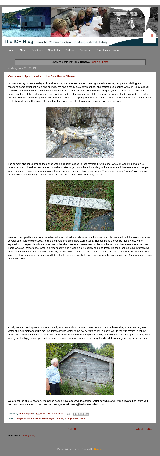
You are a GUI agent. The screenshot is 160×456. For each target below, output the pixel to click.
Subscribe (85, 50)
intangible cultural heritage (40, 418)
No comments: (56, 413)
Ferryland (21, 418)
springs (68, 418)
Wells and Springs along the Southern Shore (41, 76)
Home (10, 50)
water (76, 418)
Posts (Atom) (28, 435)
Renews (59, 418)
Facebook (37, 50)
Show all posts (100, 62)
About (23, 50)
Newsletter (54, 50)
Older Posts (143, 428)
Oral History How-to (108, 50)
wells (82, 418)
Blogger (98, 449)
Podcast (70, 50)
